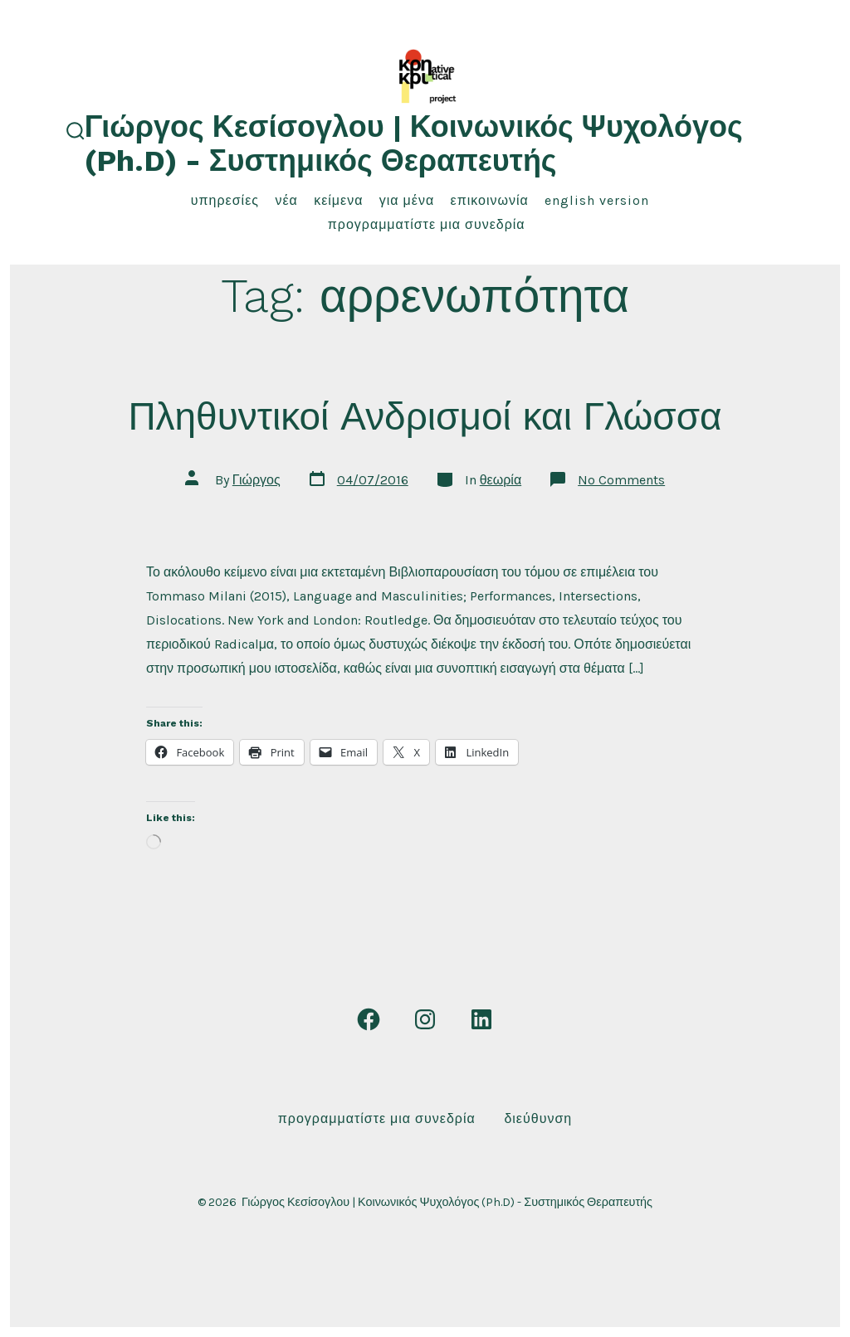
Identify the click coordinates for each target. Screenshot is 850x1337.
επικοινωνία (490, 200)
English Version (597, 200)
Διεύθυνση (538, 1118)
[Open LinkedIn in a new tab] (481, 1019)
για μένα (406, 200)
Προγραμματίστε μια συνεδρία (426, 224)
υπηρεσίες (225, 200)
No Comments (621, 480)
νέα (286, 200)
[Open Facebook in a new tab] (368, 1019)
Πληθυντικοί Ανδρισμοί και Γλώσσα (424, 416)
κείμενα (338, 200)
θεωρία (500, 480)
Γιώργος (256, 480)
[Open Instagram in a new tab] (425, 1019)
